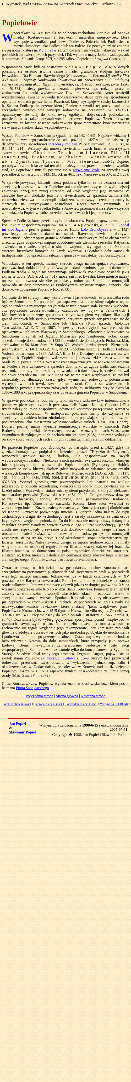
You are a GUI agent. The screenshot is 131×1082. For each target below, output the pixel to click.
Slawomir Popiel (22, 732)
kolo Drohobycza (94, 229)
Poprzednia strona (39, 696)
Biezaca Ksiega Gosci (49, 704)
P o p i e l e (47, 50)
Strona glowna (67, 696)
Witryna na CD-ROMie (114, 704)
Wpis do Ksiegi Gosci (17, 704)
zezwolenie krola (86, 170)
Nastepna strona (93, 696)
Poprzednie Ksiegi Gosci (81, 704)
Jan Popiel (17, 723)
